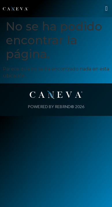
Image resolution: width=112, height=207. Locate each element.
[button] (106, 9)
